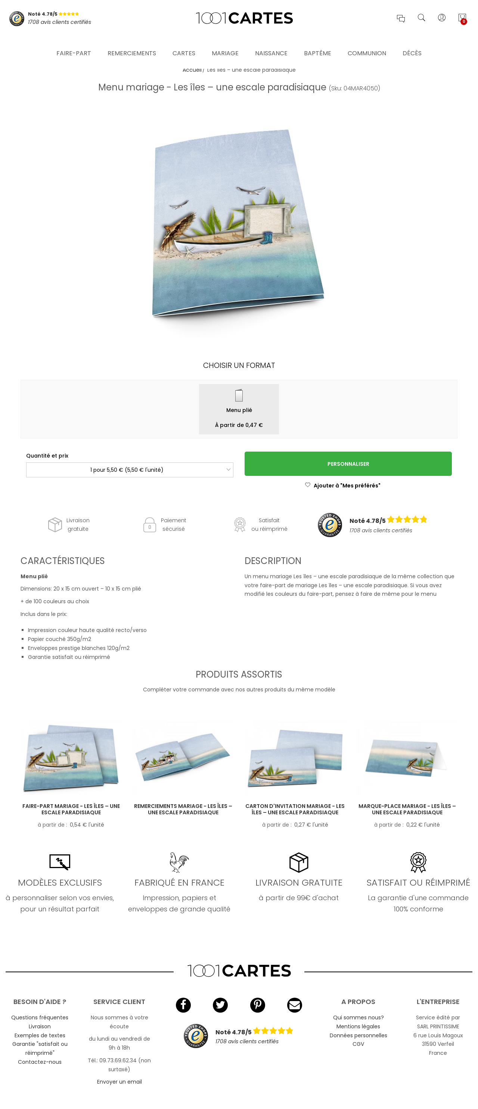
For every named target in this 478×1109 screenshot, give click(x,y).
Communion (367, 42)
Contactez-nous (40, 1062)
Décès (412, 42)
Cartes (184, 42)
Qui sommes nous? (358, 1017)
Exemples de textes (40, 1035)
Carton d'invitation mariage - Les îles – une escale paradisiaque (295, 809)
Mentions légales (358, 1026)
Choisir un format (239, 365)
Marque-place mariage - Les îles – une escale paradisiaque (407, 809)
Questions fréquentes (39, 1017)
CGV (358, 1044)
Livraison (40, 1026)
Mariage (225, 42)
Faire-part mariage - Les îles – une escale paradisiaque (71, 809)
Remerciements (132, 42)
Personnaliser (348, 464)
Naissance (271, 42)
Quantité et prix (47, 455)
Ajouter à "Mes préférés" (343, 485)
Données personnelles (358, 1035)
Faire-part (73, 42)
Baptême (317, 42)
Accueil (192, 70)
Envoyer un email (119, 1081)
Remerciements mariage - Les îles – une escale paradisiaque (183, 809)
